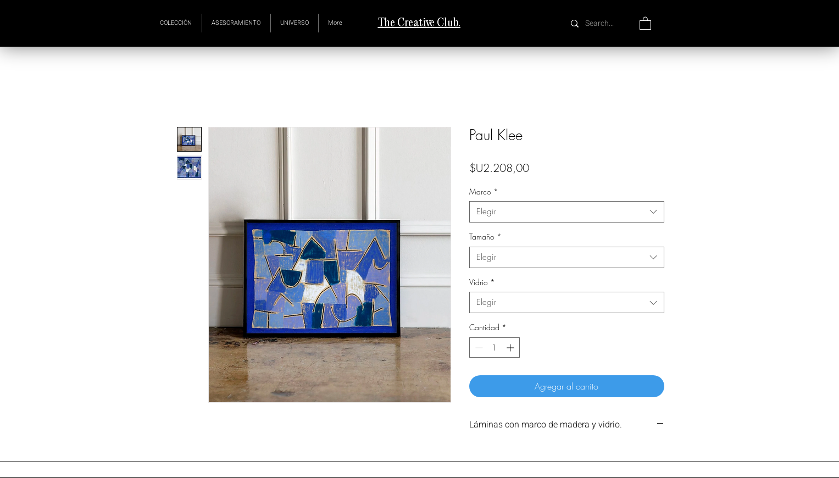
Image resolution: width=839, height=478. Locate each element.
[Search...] (600, 23)
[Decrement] (478, 347)
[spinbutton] (494, 347)
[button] (294, 23)
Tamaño (485, 236)
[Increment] (511, 347)
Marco (483, 191)
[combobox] (566, 212)
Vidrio (482, 282)
